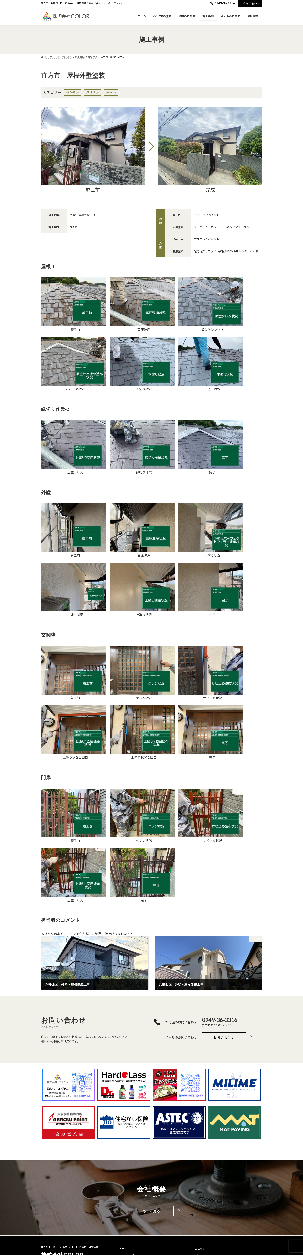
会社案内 (199, 1248)
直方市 (111, 92)
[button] (224, 1037)
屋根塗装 (92, 92)
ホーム (122, 1248)
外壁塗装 (72, 92)
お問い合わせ (249, 3)
